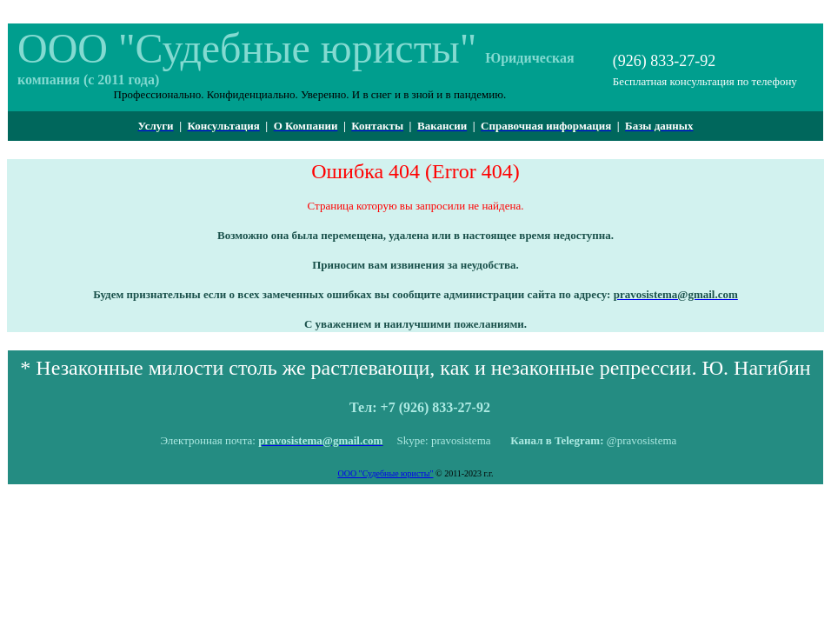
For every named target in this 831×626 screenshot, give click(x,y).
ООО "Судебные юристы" (385, 473)
